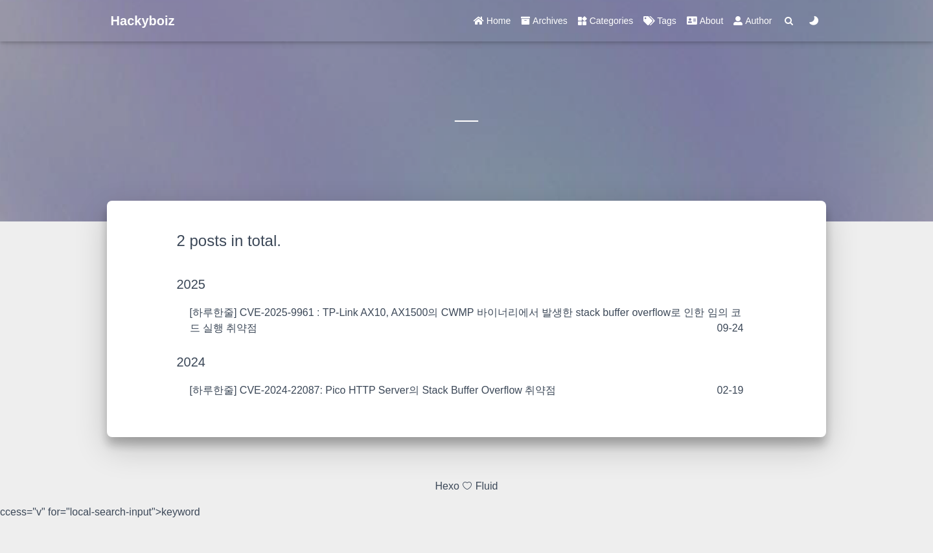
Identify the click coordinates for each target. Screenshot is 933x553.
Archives (544, 21)
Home (492, 21)
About (705, 21)
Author (752, 21)
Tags (659, 21)
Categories (606, 21)
